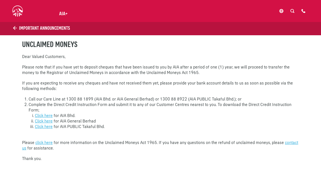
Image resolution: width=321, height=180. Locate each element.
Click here (44, 115)
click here (44, 142)
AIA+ (63, 13)
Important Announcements (41, 28)
